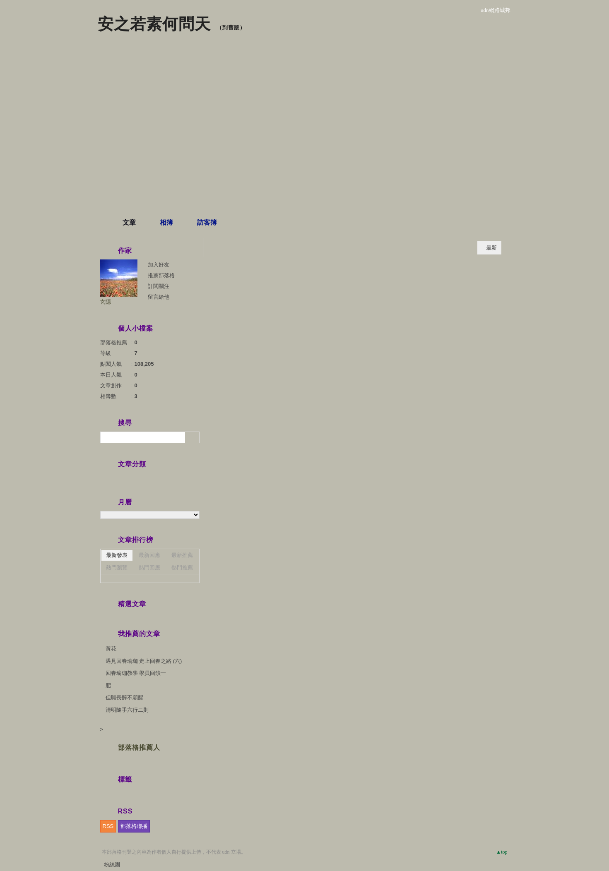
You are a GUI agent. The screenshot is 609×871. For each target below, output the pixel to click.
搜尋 (192, 437)
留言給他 (158, 297)
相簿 (166, 222)
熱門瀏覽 (117, 567)
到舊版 (231, 27)
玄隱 (105, 302)
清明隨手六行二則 (127, 710)
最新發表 (117, 555)
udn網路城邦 (495, 10)
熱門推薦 (182, 567)
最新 (491, 248)
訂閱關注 (158, 286)
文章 (129, 222)
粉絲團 (112, 864)
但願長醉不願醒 (124, 697)
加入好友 (158, 265)
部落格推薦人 (139, 747)
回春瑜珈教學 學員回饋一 (136, 673)
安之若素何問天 (154, 24)
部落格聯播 (133, 826)
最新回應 (149, 555)
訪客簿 (207, 222)
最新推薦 (182, 555)
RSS (108, 826)
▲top (501, 852)
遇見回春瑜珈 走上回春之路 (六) (144, 661)
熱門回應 (149, 567)
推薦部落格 (161, 275)
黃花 (111, 648)
